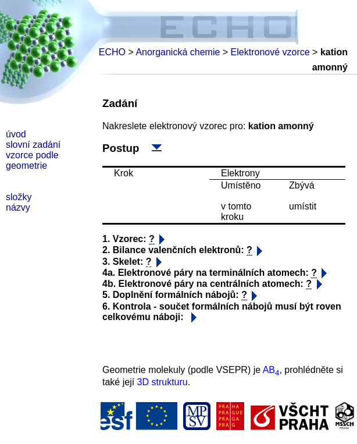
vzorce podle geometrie (32, 160)
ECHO (112, 52)
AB (271, 370)
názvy (18, 207)
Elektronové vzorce (270, 52)
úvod (16, 134)
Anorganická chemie (177, 52)
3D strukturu (162, 382)
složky (18, 197)
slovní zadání (33, 145)
